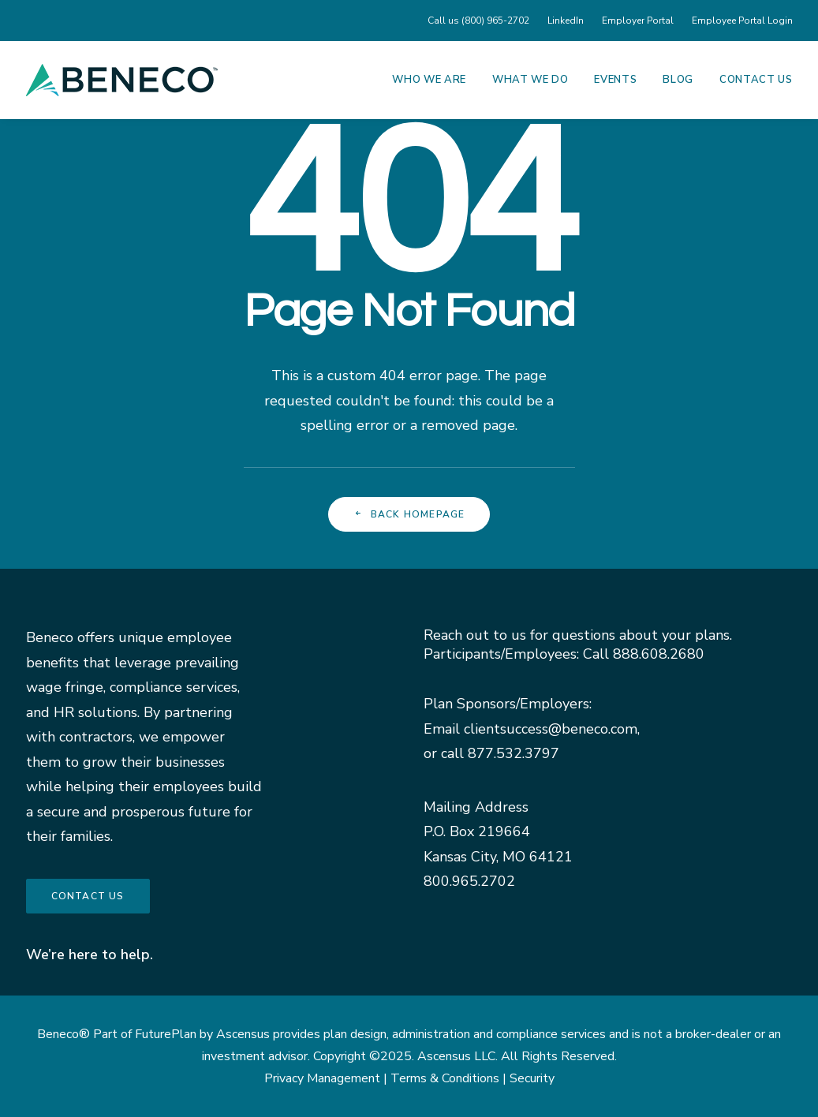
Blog (678, 80)
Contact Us (756, 80)
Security (532, 1078)
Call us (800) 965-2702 (478, 20)
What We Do (530, 80)
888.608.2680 (658, 653)
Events (615, 80)
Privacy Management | (327, 1078)
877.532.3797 (513, 753)
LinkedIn (565, 20)
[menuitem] (482, 20)
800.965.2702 (469, 881)
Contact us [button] (88, 896)
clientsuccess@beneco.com (550, 728)
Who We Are (429, 80)
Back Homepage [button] (409, 514)
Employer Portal (638, 20)
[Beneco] (122, 79)
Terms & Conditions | (450, 1078)
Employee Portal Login (742, 20)
